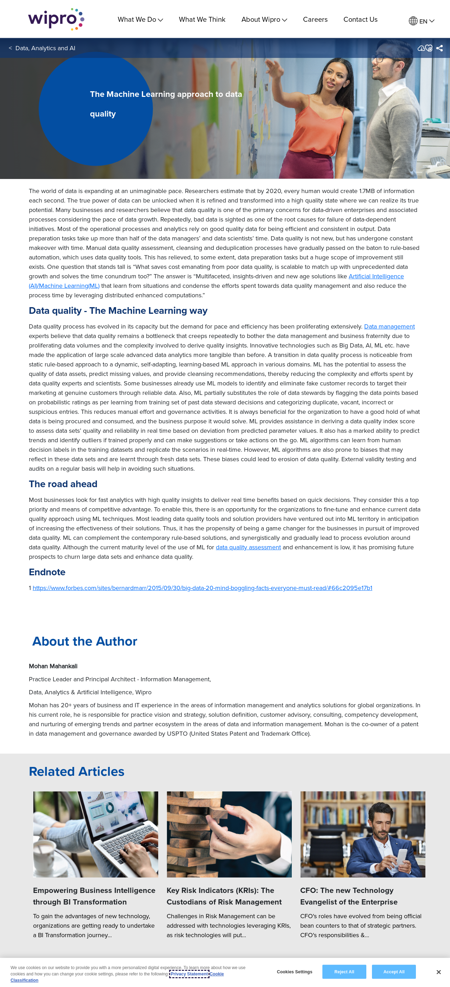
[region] (225, 972)
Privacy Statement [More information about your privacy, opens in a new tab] (189, 974)
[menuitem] (422, 21)
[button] (428, 49)
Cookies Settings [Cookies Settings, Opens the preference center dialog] (295, 971)
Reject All (344, 971)
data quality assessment (248, 547)
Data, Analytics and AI (45, 48)
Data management (389, 326)
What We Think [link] (202, 19)
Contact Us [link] (360, 19)
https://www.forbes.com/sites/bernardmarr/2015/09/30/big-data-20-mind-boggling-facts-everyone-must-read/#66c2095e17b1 (202, 587)
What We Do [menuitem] (140, 19)
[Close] (438, 972)
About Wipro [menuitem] (264, 19)
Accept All (394, 971)
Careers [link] (315, 19)
